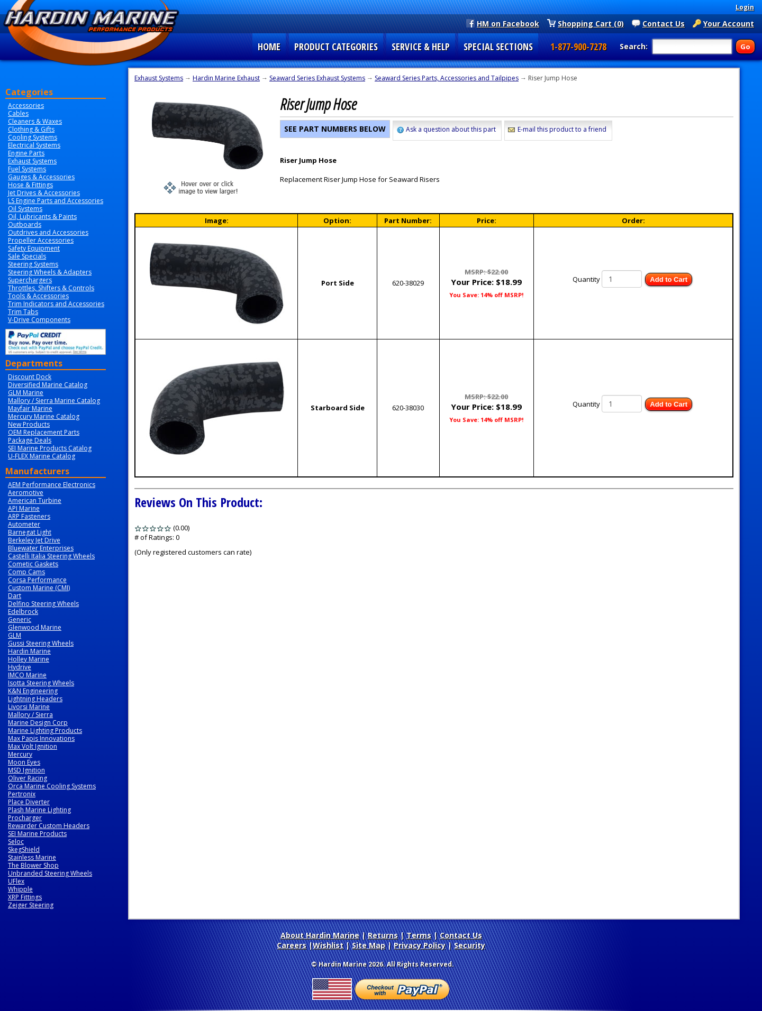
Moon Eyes (24, 762)
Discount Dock (29, 376)
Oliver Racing (27, 778)
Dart (14, 595)
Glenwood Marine (34, 627)
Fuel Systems (27, 168)
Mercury (20, 754)
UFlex (16, 881)
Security (469, 945)
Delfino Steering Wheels (43, 603)
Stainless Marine (32, 857)
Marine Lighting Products (45, 730)
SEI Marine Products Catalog (50, 448)
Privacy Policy (420, 945)
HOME (269, 46)
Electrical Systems (34, 145)
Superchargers (30, 279)
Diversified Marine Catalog (47, 384)
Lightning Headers (35, 698)
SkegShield (24, 849)
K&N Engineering (33, 690)
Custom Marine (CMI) (39, 587)
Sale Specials (27, 256)
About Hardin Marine (319, 935)
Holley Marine (28, 659)
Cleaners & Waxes (35, 121)
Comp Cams (26, 571)
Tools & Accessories (38, 295)
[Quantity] (622, 279)
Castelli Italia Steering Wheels (51, 556)
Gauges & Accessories (41, 176)
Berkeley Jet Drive (34, 540)
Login (745, 7)
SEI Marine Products (37, 833)
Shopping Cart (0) (591, 23)
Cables (18, 113)
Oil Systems (25, 208)
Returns (383, 935)
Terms (418, 935)
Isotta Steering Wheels (41, 682)
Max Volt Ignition (32, 746)
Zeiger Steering (30, 904)
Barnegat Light (29, 532)
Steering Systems (33, 264)
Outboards (24, 224)
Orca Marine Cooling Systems (52, 786)
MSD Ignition (26, 770)
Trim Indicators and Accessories (56, 303)
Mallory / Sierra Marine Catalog (54, 400)
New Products (29, 424)
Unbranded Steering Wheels (50, 873)
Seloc (16, 841)
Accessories (26, 105)
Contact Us (663, 23)
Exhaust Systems (32, 161)
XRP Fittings (25, 897)
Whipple (20, 889)
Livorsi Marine (29, 706)
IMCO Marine (27, 674)
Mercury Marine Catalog (43, 416)
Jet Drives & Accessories (44, 192)
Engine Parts (26, 153)
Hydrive (19, 667)
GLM (14, 635)
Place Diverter (29, 801)
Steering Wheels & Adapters (50, 272)
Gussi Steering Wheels (41, 643)
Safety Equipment (34, 248)
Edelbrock (23, 611)
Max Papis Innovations (41, 738)
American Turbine (34, 500)
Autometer (24, 524)
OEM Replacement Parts (43, 432)
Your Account (728, 23)
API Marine (24, 508)
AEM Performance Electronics (51, 484)
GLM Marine (25, 392)
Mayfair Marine (30, 408)
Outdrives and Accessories (48, 232)
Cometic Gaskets (33, 563)
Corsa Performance (37, 579)
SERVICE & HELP (421, 46)
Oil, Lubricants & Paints (42, 216)
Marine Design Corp (38, 722)
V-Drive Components (39, 319)
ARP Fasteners (29, 516)
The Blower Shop (33, 865)
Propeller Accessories (41, 240)
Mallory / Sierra (30, 714)
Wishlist (328, 945)
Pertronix (21, 793)
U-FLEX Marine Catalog (41, 456)
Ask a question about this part (451, 129)
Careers (291, 945)
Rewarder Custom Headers (48, 825)
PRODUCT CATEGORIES (336, 46)
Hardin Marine (29, 651)
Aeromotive (25, 492)
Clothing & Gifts (31, 129)
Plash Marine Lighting (39, 809)
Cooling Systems (32, 137)
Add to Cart (668, 279)
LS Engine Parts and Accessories (55, 200)
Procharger (25, 817)
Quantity (586, 279)
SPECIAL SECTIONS (498, 46)
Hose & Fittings (30, 184)
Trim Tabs (23, 311)
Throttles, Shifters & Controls (51, 287)
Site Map (368, 945)
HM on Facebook (508, 23)
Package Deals (29, 440)
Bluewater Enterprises (41, 548)
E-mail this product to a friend (562, 129)
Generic (19, 619)
